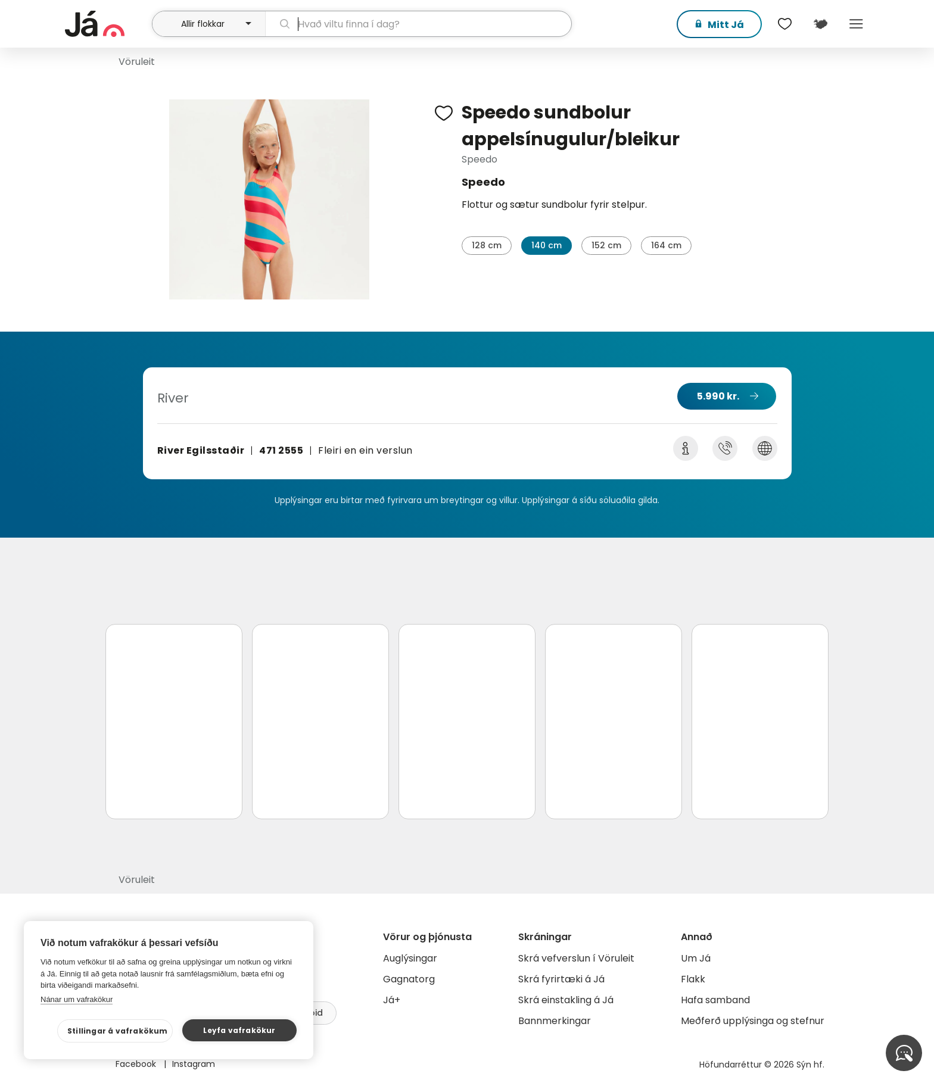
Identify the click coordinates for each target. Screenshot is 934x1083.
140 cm (546, 245)
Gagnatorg (409, 979)
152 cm (606, 245)
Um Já (696, 958)
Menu (856, 24)
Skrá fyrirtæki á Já (561, 979)
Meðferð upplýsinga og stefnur (752, 1021)
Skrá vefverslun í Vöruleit (576, 958)
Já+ (391, 1000)
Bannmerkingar (554, 1021)
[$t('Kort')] (820, 24)
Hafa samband (715, 1000)
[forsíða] (107, 24)
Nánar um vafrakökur (77, 999)
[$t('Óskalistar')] (784, 24)
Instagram (193, 1064)
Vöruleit (137, 61)
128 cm (487, 245)
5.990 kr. (718, 396)
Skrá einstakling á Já (566, 1000)
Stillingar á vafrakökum (117, 1031)
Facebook (137, 1064)
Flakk (693, 979)
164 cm (666, 245)
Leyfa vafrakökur (239, 1030)
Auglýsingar (410, 958)
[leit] (418, 23)
